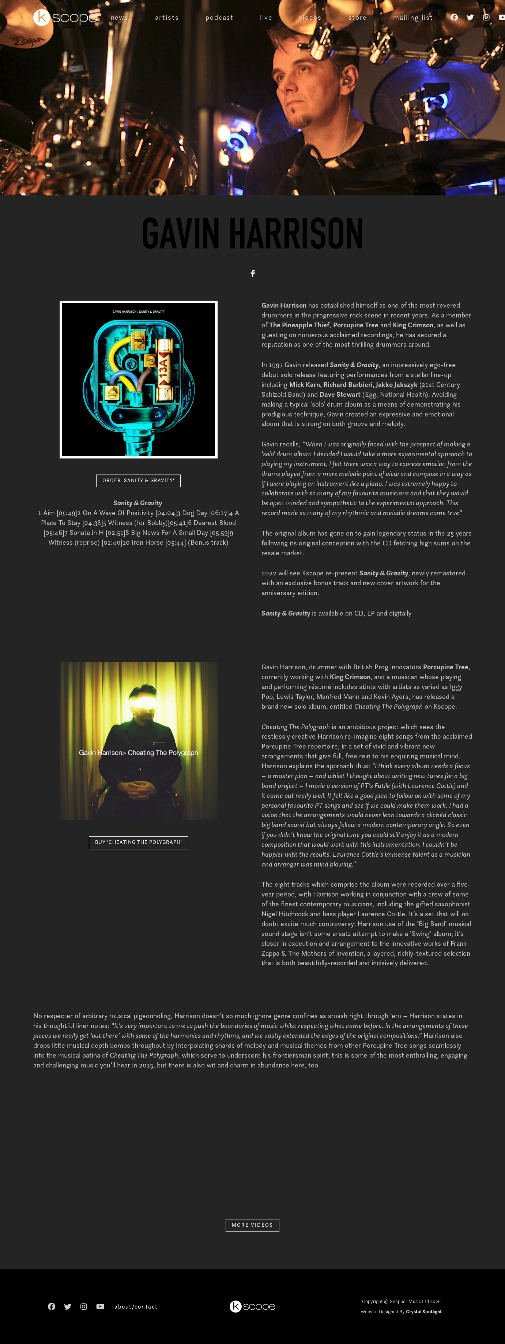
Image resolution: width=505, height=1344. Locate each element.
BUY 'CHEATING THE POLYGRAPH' (138, 842)
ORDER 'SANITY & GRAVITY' (138, 480)
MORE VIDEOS (252, 1225)
